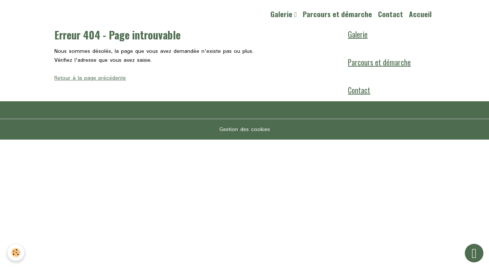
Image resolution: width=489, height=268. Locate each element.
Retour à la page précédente (90, 78)
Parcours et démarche (337, 14)
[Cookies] (15, 252)
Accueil (420, 14)
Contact (390, 14)
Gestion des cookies (244, 129)
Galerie (282, 14)
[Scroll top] (474, 253)
